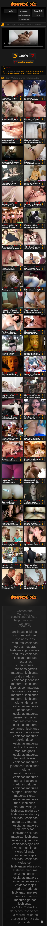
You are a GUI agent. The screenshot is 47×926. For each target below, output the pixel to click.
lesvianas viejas (25, 885)
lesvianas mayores (25, 877)
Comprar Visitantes (24, 625)
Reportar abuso (24, 620)
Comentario (25, 611)
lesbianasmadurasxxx (26, 866)
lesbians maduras (25, 870)
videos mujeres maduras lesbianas (27, 73)
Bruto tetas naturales (27, 71)
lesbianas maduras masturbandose (26, 769)
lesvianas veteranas (25, 881)
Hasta (42, 921)
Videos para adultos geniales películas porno (24, 15)
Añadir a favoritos (25, 62)
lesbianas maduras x (25, 810)
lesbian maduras (25, 657)
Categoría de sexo (38, 13)
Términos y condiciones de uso (24, 615)
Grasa (37, 71)
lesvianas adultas (25, 873)
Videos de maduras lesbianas (23, 4)
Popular (10, 11)
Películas (13, 73)
